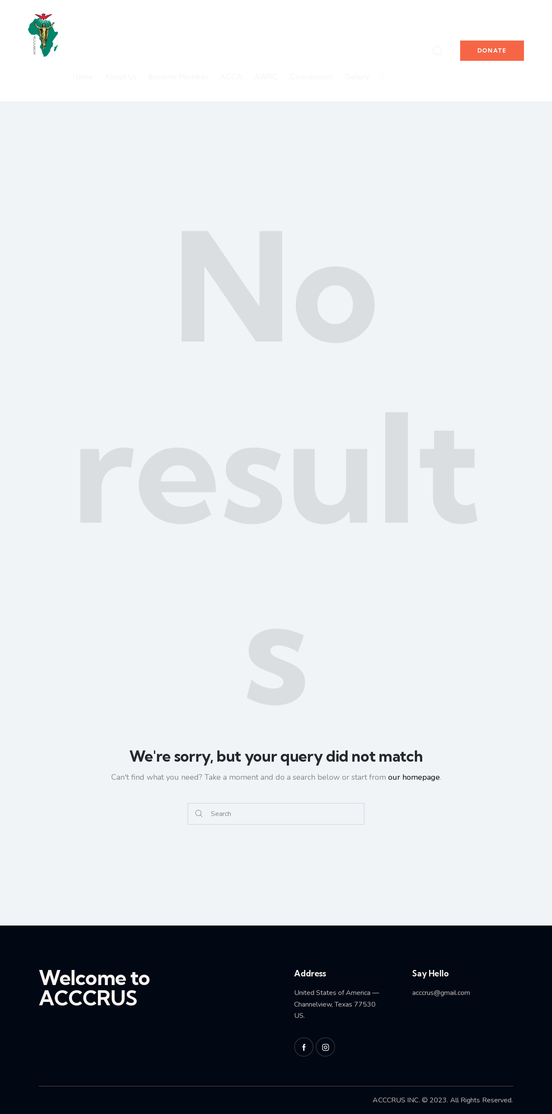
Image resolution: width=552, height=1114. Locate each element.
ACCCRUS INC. (396, 1100)
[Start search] (199, 814)
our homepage (414, 777)
